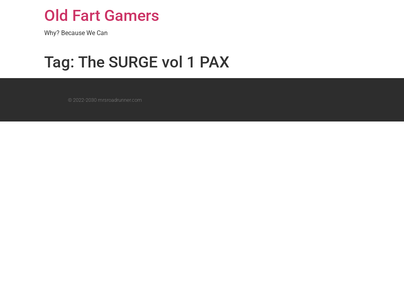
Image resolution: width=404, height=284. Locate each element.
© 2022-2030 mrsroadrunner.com (105, 100)
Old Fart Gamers (101, 15)
